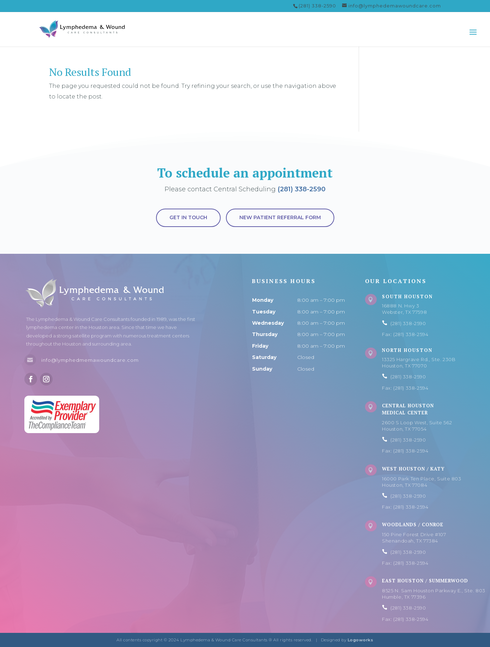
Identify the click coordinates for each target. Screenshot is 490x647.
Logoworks (361, 639)
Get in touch (188, 217)
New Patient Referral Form (280, 217)
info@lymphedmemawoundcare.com (90, 360)
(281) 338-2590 (301, 189)
